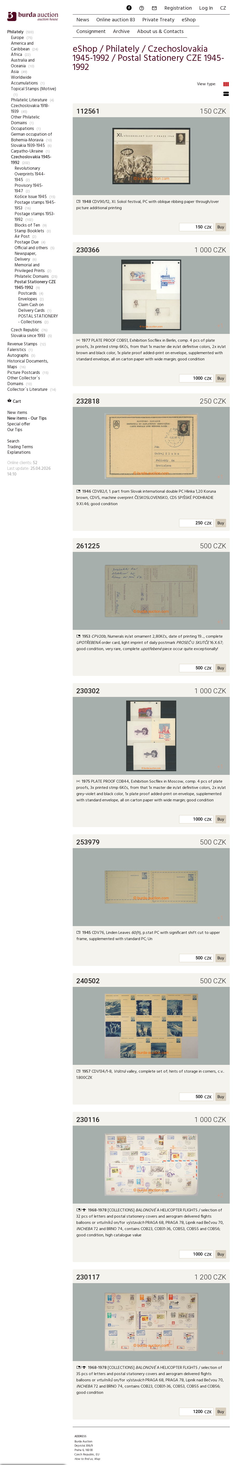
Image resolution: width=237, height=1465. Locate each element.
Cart (14, 401)
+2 (220, 1195)
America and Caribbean (22, 46)
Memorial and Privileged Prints (30, 268)
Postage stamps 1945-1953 (35, 205)
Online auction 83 (115, 20)
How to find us (84, 1459)
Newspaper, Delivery (25, 256)
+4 (220, 1353)
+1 (220, 325)
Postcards (27, 293)
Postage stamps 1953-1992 (35, 216)
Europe (17, 37)
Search (13, 441)
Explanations (19, 452)
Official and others (31, 248)
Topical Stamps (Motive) (33, 89)
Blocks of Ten (27, 225)
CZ (223, 8)
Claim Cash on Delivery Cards (31, 307)
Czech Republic (25, 330)
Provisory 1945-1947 (29, 188)
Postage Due (27, 242)
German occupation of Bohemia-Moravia (31, 137)
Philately (15, 32)
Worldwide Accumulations (24, 80)
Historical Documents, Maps (27, 364)
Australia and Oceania (23, 63)
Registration (178, 8)
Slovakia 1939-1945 (28, 145)
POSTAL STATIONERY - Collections (38, 319)
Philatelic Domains (32, 276)
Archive (121, 32)
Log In (206, 8)
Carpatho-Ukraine (27, 151)
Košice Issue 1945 (31, 196)
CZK (208, 227)
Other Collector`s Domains (23, 381)
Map (97, 1459)
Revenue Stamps (22, 344)
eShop (189, 20)
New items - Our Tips (26, 418)
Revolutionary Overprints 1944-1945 (30, 174)
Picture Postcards (23, 372)
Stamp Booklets (29, 231)
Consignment (91, 32)
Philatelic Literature (29, 100)
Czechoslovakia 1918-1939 (30, 108)
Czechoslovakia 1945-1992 (31, 160)
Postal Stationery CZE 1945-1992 (35, 285)
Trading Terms (20, 447)
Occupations (22, 128)
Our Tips (14, 429)
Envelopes (27, 299)
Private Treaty (158, 20)
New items (17, 412)
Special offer (18, 424)
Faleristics (16, 349)
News (82, 20)
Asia (15, 71)
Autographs (18, 355)
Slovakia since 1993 (28, 335)
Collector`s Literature (27, 389)
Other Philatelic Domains (25, 120)
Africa (16, 54)
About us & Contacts (160, 32)
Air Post (22, 236)
